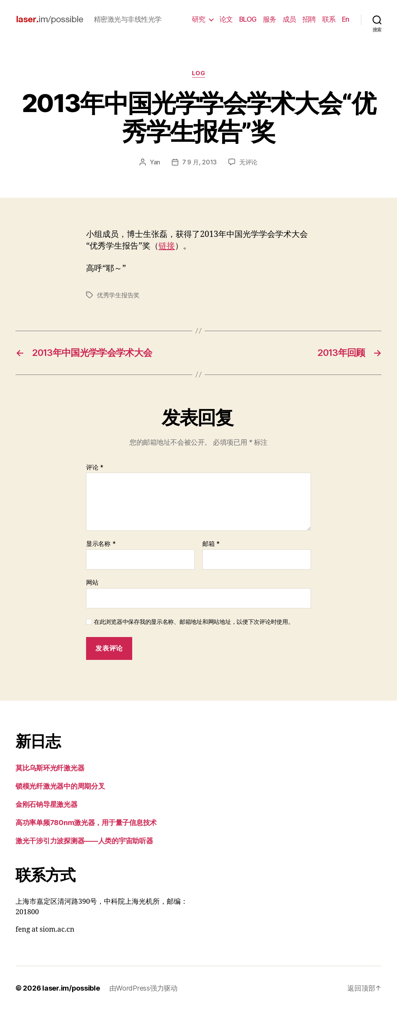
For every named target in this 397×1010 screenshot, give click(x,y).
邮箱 (211, 543)
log (198, 73)
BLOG (248, 19)
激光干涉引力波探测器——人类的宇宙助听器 (84, 841)
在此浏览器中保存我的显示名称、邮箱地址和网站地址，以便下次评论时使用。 (194, 621)
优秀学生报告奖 (118, 295)
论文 (226, 19)
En (345, 19)
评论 (95, 467)
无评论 (248, 162)
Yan (155, 162)
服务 (269, 19)
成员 (289, 19)
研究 (198, 19)
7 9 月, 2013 (199, 162)
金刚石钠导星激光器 (47, 804)
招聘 (309, 19)
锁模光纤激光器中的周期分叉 (60, 786)
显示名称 (101, 543)
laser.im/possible (71, 988)
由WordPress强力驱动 (143, 988)
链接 (167, 246)
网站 (92, 582)
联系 (329, 19)
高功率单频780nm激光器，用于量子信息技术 (86, 822)
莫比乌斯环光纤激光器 (50, 768)
